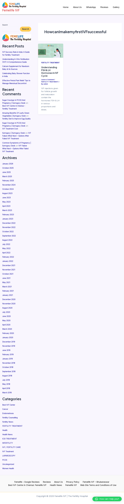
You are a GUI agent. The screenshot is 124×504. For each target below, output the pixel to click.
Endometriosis (8, 412)
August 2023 (7, 198)
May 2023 (6, 206)
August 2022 (7, 243)
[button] (107, 499)
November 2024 (9, 189)
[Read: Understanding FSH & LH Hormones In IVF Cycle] (50, 50)
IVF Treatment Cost (10, 135)
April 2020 (6, 326)
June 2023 (7, 202)
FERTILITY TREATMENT (13, 425)
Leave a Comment (47, 79)
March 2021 (7, 289)
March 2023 (7, 214)
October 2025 (8, 173)
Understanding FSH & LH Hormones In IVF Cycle (50, 71)
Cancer (5, 408)
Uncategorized (8, 462)
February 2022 (8, 260)
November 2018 (9, 363)
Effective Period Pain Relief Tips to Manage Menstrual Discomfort (16, 85)
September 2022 (9, 239)
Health (5, 429)
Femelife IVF (70, 483)
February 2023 (8, 218)
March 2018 (7, 392)
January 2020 (8, 338)
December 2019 (9, 342)
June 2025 (7, 177)
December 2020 (9, 301)
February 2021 (8, 293)
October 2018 (8, 367)
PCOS (4, 458)
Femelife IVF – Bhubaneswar (93, 480)
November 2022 (9, 231)
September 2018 (9, 371)
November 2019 (9, 346)
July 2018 (6, 380)
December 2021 (9, 268)
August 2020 (7, 309)
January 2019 (8, 359)
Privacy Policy (71, 480)
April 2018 (6, 388)
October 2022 (8, 235)
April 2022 (6, 256)
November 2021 (9, 272)
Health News (8, 433)
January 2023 (8, 223)
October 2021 (8, 276)
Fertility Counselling (10, 417)
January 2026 (8, 169)
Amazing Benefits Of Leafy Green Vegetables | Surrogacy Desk (15, 120)
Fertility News (8, 421)
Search (5, 25)
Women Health (8, 466)
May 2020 (6, 322)
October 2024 (8, 194)
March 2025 (7, 181)
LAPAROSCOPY (9, 454)
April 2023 (6, 210)
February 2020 (8, 334)
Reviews (47, 480)
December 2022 (9, 227)
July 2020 (6, 313)
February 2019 (8, 355)
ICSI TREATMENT (10, 437)
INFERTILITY (8, 441)
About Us (58, 480)
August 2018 (7, 375)
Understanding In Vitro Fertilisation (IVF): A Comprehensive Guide (12, 62)
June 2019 (7, 351)
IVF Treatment (8, 450)
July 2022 (6, 247)
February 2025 (8, 185)
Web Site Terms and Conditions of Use (96, 483)
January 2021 (8, 297)
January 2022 (8, 264)
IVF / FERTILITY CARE (12, 445)
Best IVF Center (9, 404)
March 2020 (7, 330)
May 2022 (6, 251)
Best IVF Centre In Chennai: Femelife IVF (29, 483)
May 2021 (6, 285)
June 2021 (6, 280)
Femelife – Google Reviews (28, 480)
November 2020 (9, 305)
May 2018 (6, 384)
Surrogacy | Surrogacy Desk (15, 139)
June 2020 (7, 318)
